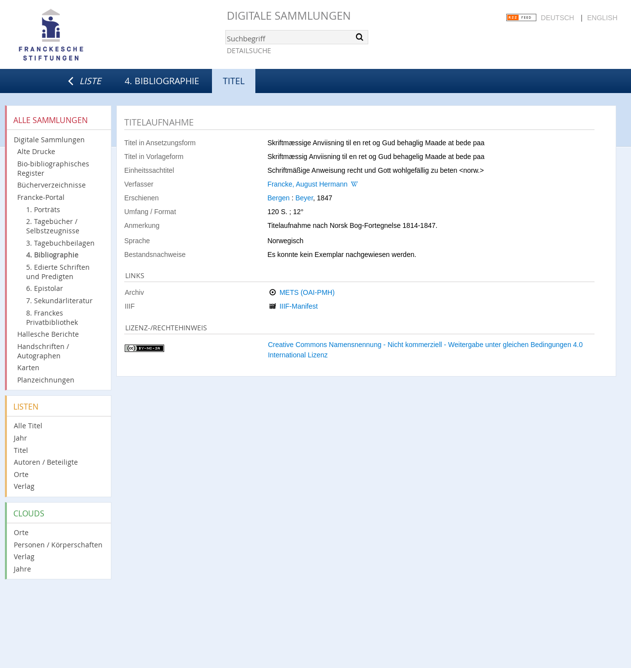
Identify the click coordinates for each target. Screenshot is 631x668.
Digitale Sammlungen (289, 15)
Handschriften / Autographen (43, 351)
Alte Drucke (36, 151)
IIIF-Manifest (299, 306)
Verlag (24, 486)
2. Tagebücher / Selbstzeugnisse (52, 226)
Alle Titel (28, 425)
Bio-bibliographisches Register (53, 168)
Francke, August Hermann (307, 184)
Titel (21, 450)
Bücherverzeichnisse (51, 185)
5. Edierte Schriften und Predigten (58, 271)
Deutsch (557, 18)
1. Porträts (43, 209)
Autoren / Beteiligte (46, 462)
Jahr (20, 438)
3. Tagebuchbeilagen (60, 243)
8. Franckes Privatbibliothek (52, 317)
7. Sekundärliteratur (59, 300)
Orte (21, 474)
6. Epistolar (44, 288)
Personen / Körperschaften (58, 544)
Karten (28, 367)
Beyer (304, 198)
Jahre (22, 568)
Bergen (278, 198)
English (602, 18)
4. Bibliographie (162, 81)
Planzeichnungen (45, 379)
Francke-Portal (41, 197)
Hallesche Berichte (48, 334)
